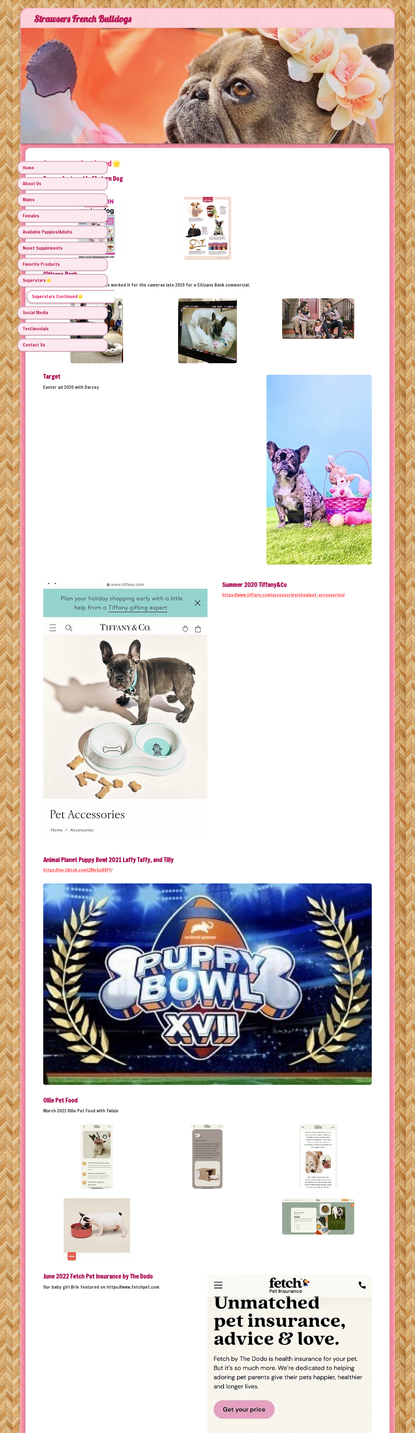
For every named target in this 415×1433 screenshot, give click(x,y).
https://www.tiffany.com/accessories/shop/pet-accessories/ (311, 546)
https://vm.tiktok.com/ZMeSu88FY (166, 749)
